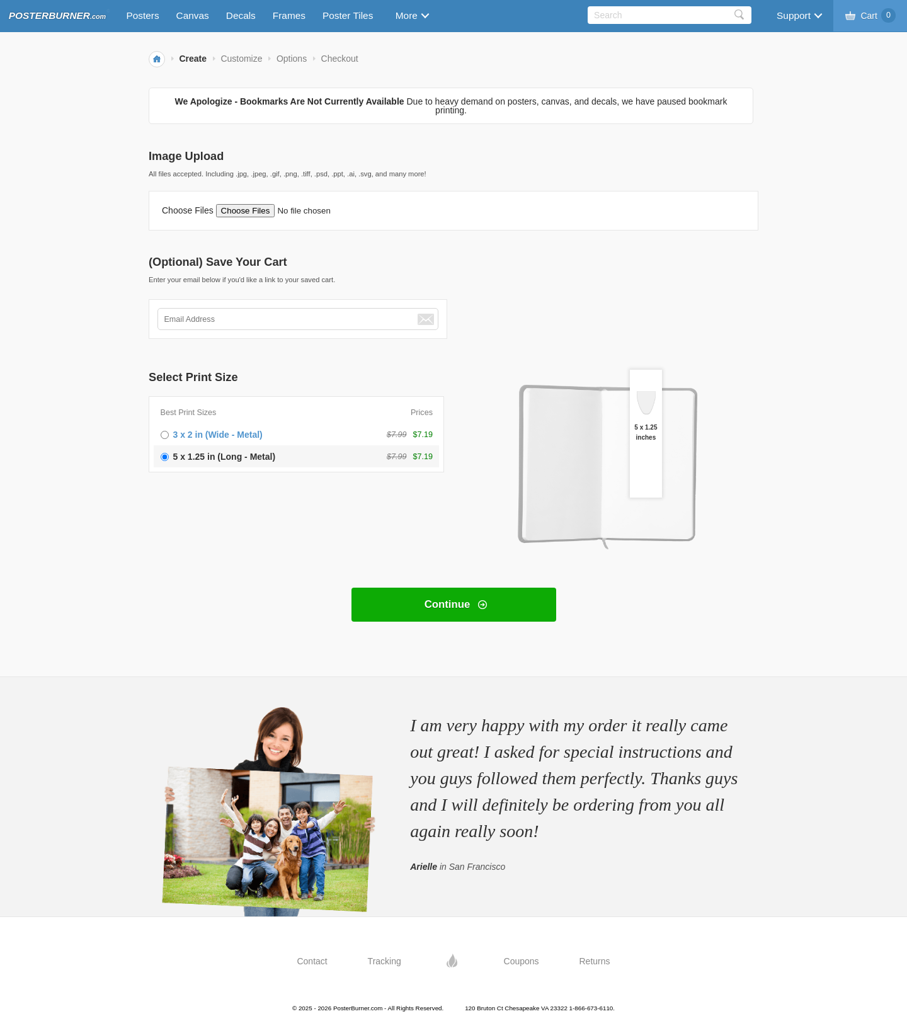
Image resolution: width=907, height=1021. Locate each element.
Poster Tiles (347, 15)
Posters (142, 15)
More (407, 15)
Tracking (384, 961)
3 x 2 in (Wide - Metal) (218, 434)
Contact (312, 961)
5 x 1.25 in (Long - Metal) (224, 456)
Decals (241, 15)
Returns (594, 961)
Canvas (192, 15)
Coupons (521, 961)
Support (794, 15)
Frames (289, 15)
